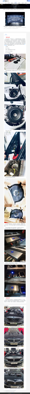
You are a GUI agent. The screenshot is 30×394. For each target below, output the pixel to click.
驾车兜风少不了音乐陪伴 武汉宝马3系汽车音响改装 (18, 9)
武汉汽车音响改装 (8, 9)
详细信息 (6, 34)
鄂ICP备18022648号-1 (20, 393)
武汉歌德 (12, 393)
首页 (4, 9)
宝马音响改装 (11, 9)
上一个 (10, 390)
